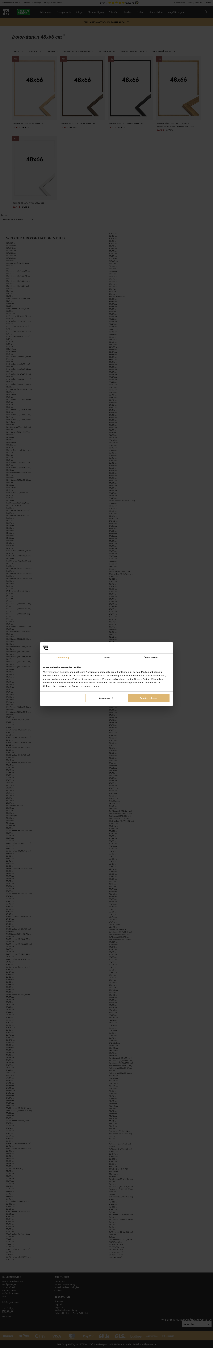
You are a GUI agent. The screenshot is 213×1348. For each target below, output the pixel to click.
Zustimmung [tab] (62, 657)
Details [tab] (106, 657)
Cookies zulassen (148, 698)
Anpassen (106, 698)
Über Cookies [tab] (151, 657)
